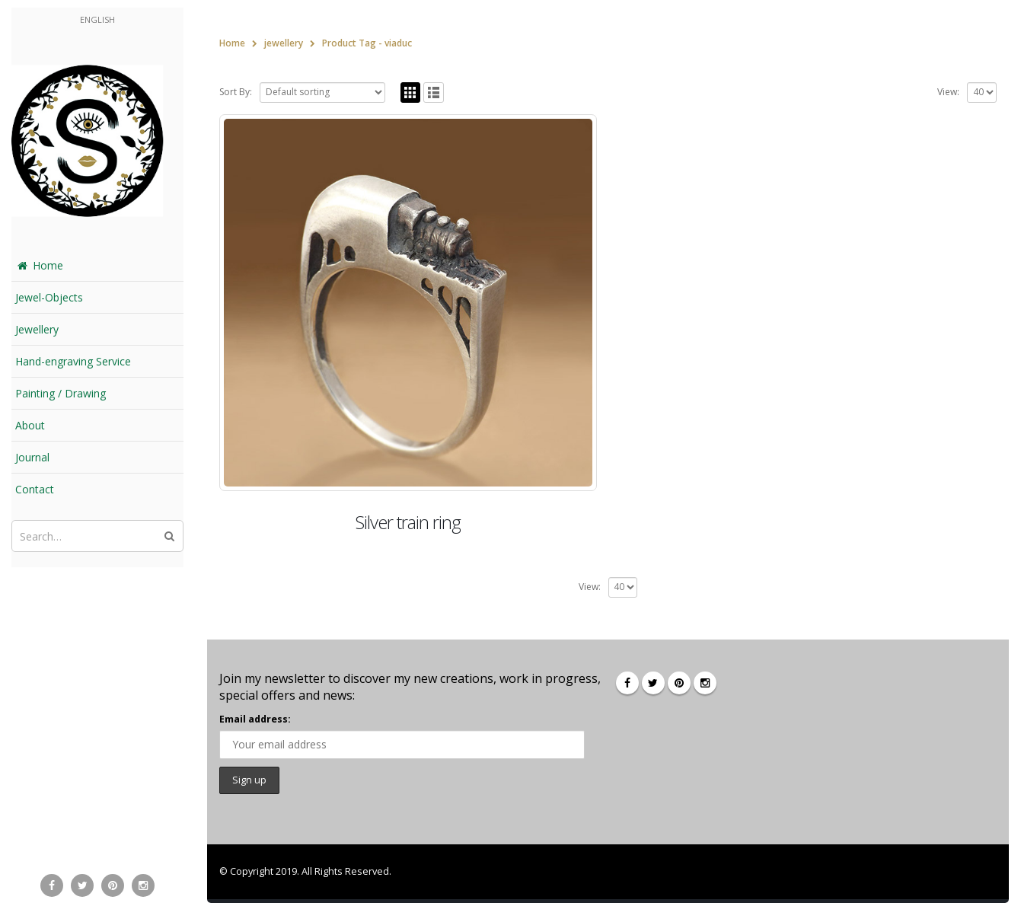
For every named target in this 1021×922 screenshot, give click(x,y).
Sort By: (235, 91)
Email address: (255, 719)
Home (39, 265)
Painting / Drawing (60, 393)
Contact (34, 489)
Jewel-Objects (49, 297)
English (97, 19)
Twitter (653, 683)
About (30, 425)
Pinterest (679, 683)
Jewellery (37, 329)
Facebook (627, 683)
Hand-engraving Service (73, 361)
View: (948, 91)
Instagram (705, 683)
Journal (32, 457)
